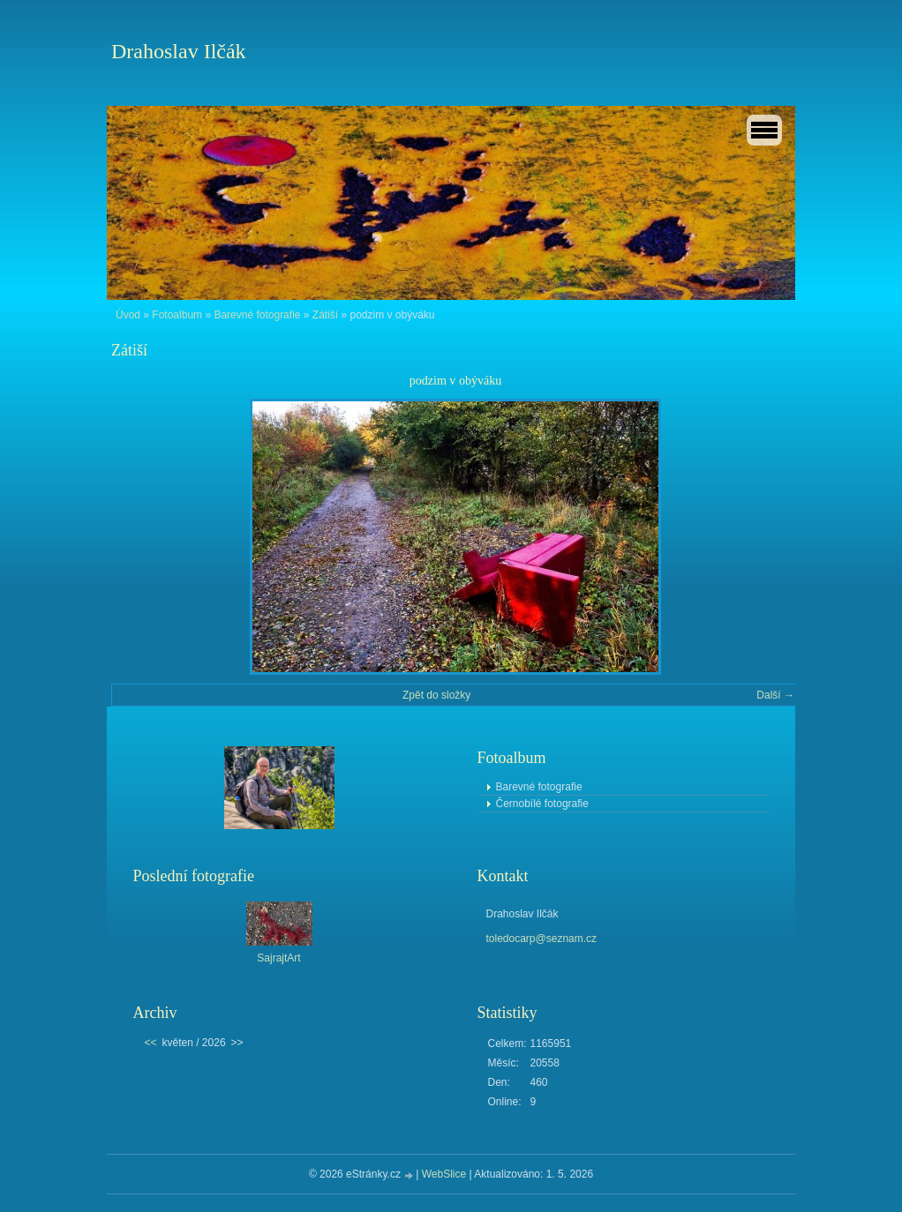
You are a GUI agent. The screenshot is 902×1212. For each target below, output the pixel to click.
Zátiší (325, 315)
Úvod (128, 315)
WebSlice (444, 1174)
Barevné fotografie (257, 315)
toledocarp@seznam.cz (542, 938)
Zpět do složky (436, 695)
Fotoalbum (177, 315)
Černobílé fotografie (542, 803)
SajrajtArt (278, 958)
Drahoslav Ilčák (178, 51)
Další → (775, 695)
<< (151, 1042)
